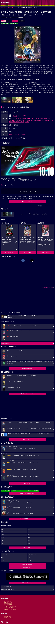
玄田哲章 (41, 120)
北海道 (2, 534)
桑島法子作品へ (45, 252)
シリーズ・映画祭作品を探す (27, 493)
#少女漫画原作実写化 (33, 490)
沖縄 (29, 543)
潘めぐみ (29, 118)
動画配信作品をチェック (27, 393)
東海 (29, 532)
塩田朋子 (24, 120)
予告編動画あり (20, 17)
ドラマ (2, 17)
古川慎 (51, 120)
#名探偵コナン (14, 490)
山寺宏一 (34, 118)
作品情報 (10, 8)
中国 (2, 540)
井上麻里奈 (21, 122)
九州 (2, 543)
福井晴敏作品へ (9, 252)
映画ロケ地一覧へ (27, 567)
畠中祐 (49, 118)
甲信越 (2, 537)
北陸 (29, 537)
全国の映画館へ (27, 547)
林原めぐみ (30, 120)
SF (6, 17)
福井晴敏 (15, 115)
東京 (2, 529)
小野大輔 (18, 118)
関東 (29, 529)
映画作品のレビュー (9, 607)
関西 (2, 532)
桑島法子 (23, 118)
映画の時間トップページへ (7, 589)
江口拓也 (15, 122)
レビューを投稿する (27, 201)
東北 (29, 534)
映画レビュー (27, 483)
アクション (4, 554)
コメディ (3, 560)
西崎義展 (15, 116)
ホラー (29, 560)
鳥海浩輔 (15, 120)
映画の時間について (27, 583)
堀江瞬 (11, 122)
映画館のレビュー (8, 617)
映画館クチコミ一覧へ (27, 564)
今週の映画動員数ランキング (8, 343)
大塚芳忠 (39, 118)
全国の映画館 (7, 616)
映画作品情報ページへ (6, 586)
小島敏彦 (46, 120)
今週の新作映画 (8, 603)
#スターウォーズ (5, 490)
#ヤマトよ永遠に (5, 23)
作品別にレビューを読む (10, 609)
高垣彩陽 (36, 120)
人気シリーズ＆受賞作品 (10, 606)
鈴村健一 (44, 118)
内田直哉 (27, 122)
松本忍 (20, 120)
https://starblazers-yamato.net (17, 134)
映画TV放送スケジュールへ (27, 518)
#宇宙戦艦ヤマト (14, 23)
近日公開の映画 (8, 604)
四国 (29, 540)
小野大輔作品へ (27, 252)
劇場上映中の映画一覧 (27, 368)
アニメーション (12, 17)
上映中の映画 (7, 601)
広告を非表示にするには (47, 287)
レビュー (14, 21)
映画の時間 (3, 8)
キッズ (29, 557)
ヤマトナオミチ (22, 115)
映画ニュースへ (27, 439)
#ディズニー (23, 490)
